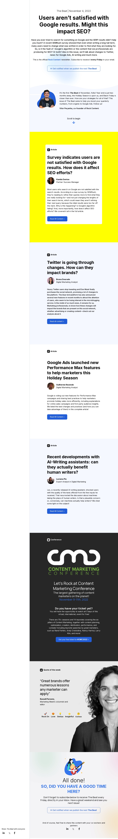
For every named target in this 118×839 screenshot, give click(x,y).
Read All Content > (56, 220)
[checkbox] (45, 716)
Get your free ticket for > (72, 641)
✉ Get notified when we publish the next (74, 68)
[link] (4, 833)
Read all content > (56, 322)
